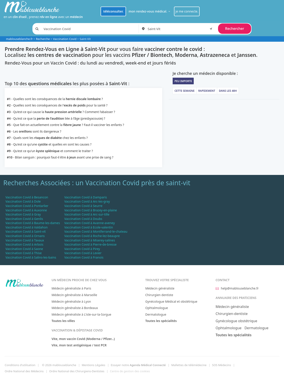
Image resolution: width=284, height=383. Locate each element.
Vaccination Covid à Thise (23, 253)
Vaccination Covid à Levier (82, 253)
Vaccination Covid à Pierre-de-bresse (90, 244)
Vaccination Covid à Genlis (24, 219)
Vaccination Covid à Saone (24, 249)
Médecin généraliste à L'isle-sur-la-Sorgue (81, 314)
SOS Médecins (221, 365)
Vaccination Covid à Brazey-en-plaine (90, 210)
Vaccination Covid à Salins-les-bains (30, 257)
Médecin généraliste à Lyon (71, 301)
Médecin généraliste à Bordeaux (74, 308)
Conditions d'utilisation (20, 365)
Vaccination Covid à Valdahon (26, 227)
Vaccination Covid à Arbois (24, 244)
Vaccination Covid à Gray (23, 214)
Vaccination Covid (64, 39)
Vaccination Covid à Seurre (83, 206)
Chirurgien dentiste (159, 295)
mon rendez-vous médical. (150, 11)
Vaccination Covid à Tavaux (24, 240)
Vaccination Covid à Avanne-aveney (89, 223)
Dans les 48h (228, 91)
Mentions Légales (93, 365)
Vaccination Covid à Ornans (25, 236)
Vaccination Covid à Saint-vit (25, 231)
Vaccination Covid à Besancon (26, 197)
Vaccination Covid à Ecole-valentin (88, 227)
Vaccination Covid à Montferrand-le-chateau (95, 231)
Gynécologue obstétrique (236, 320)
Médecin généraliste (159, 288)
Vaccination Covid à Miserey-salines (89, 240)
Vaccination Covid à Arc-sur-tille (86, 214)
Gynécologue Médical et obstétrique (171, 301)
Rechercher (234, 28)
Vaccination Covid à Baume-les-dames (32, 223)
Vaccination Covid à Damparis (85, 197)
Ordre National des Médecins (24, 371)
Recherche (43, 39)
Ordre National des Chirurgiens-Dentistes (76, 371)
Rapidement (206, 91)
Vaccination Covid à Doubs (83, 219)
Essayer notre (138, 365)
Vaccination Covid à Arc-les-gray (87, 201)
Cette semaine (184, 91)
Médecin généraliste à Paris (71, 288)
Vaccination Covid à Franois (83, 257)
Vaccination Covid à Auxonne (26, 210)
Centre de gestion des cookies (130, 371)
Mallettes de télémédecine (189, 365)
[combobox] (181, 28)
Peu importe (183, 81)
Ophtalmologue (156, 308)
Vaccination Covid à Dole (23, 201)
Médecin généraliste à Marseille (74, 295)
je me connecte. (187, 11)
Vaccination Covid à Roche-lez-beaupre (92, 236)
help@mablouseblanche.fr (237, 288)
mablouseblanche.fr (19, 39)
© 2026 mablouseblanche (59, 365)
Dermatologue (155, 314)
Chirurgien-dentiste (232, 313)
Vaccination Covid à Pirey (82, 249)
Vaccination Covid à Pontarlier (26, 206)
